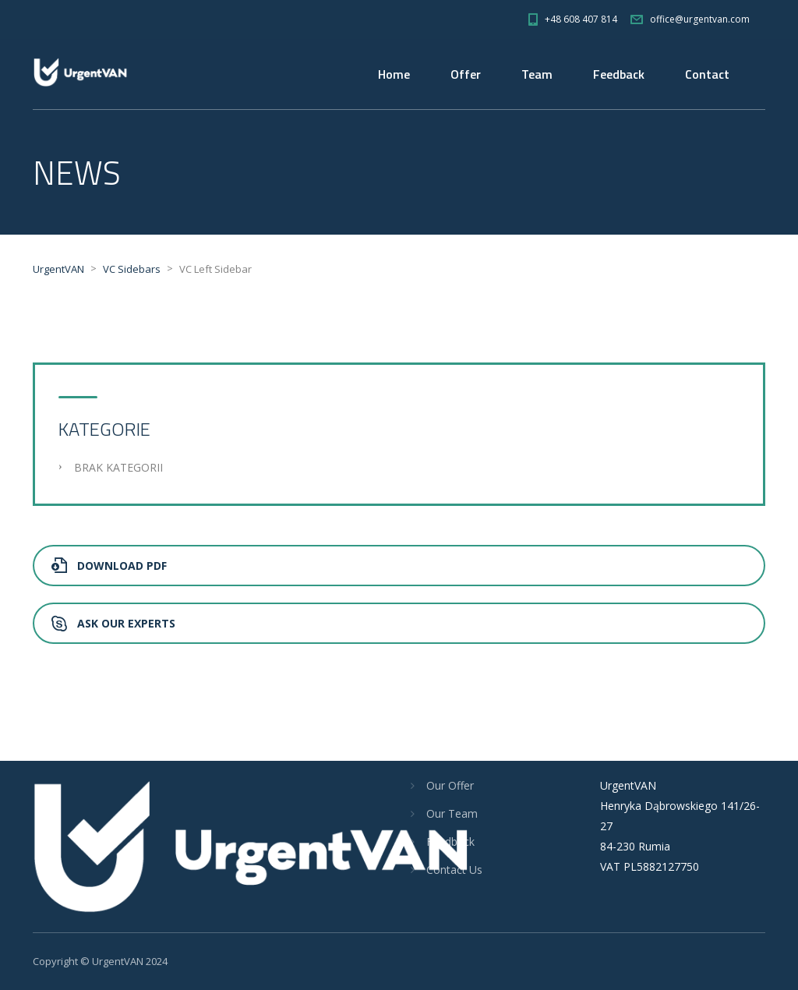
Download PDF (109, 565)
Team (537, 74)
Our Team (452, 813)
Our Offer (450, 785)
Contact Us (454, 869)
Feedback (618, 74)
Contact (707, 74)
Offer (465, 74)
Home (394, 74)
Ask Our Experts (113, 623)
